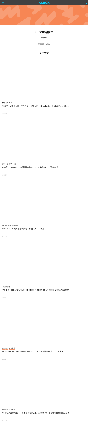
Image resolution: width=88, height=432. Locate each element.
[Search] (85, 2)
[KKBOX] (44, 2)
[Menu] (2, 2)
